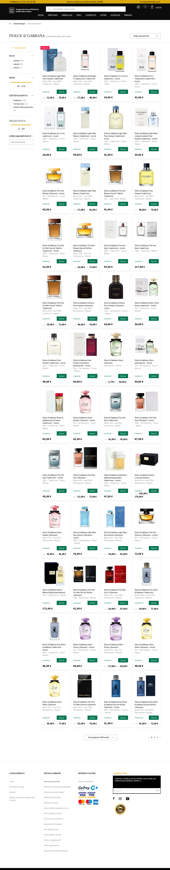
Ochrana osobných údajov (54, 792)
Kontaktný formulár (17, 787)
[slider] (10, 82)
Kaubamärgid (20, 47)
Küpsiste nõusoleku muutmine (56, 850)
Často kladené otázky (52, 835)
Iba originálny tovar (51, 829)
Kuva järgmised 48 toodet (98, 737)
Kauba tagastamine (51, 845)
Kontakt (12, 792)
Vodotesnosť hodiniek (52, 824)
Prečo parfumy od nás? (53, 813)
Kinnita (157, 790)
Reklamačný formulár (52, 797)
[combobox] (145, 36)
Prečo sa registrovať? (52, 840)
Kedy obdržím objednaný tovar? (56, 808)
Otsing (47, 10)
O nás (11, 781)
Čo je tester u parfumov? (53, 819)
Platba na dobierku (85, 781)
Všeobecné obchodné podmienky (57, 787)
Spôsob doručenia (51, 803)
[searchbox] (22, 142)
